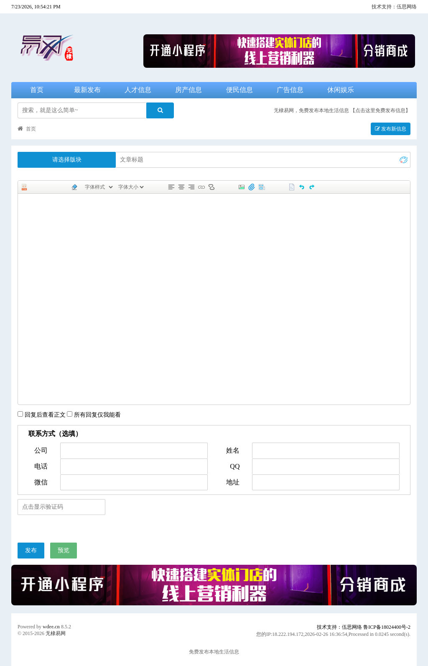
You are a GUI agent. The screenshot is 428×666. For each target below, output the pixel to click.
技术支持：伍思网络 (394, 7)
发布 (31, 550)
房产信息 (188, 89)
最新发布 (87, 89)
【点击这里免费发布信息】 (380, 110)
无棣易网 (56, 633)
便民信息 (239, 89)
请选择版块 (67, 159)
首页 (36, 89)
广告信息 (290, 89)
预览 (63, 550)
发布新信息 (390, 129)
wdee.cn (51, 627)
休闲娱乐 (340, 89)
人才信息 (138, 89)
